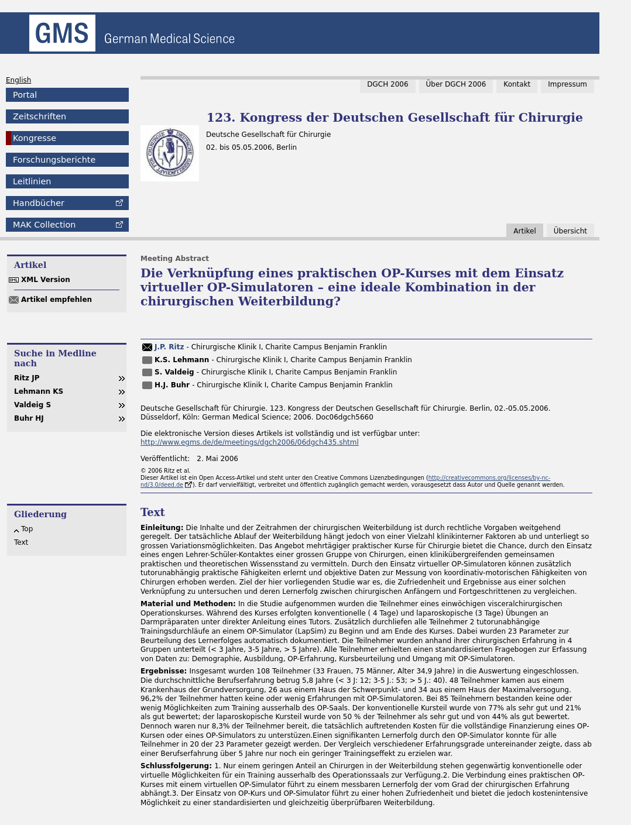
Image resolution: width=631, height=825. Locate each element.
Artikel (524, 231)
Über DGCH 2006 (456, 84)
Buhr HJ (29, 418)
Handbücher (38, 203)
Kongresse (34, 138)
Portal (25, 94)
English (18, 80)
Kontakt (516, 84)
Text (21, 542)
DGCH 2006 (387, 84)
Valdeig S (32, 405)
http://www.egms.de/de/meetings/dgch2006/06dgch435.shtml (249, 442)
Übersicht (570, 231)
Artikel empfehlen (56, 299)
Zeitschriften (39, 116)
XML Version (45, 280)
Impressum (567, 84)
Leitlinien (32, 181)
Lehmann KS (38, 391)
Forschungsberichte (54, 159)
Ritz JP (27, 378)
